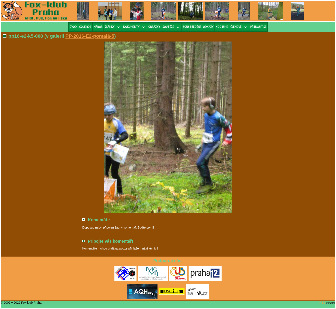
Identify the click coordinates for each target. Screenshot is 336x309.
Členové (236, 27)
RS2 (322, 302)
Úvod (73, 27)
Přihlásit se (258, 27)
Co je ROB (85, 27)
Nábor (98, 27)
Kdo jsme (222, 27)
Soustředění (192, 27)
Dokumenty (131, 27)
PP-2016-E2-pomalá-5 (89, 36)
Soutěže (168, 27)
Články (109, 27)
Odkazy (208, 27)
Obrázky (154, 27)
